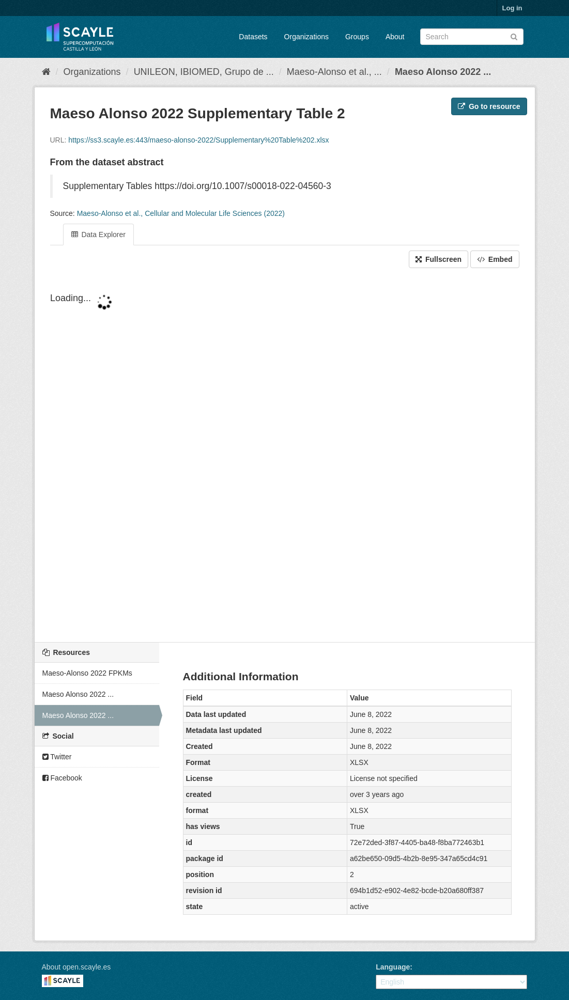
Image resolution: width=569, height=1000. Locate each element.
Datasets (253, 37)
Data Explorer (98, 234)
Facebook (62, 778)
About (395, 37)
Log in (512, 8)
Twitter (57, 757)
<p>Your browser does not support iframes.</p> (284, 456)
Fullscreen (439, 259)
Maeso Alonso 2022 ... (443, 72)
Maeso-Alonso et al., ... (334, 72)
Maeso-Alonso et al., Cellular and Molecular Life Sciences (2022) (181, 213)
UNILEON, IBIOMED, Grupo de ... (204, 72)
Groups (357, 37)
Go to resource (489, 106)
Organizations (306, 37)
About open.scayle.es (76, 967)
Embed (495, 259)
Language (393, 967)
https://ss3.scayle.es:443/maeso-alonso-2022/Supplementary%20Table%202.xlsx (198, 140)
